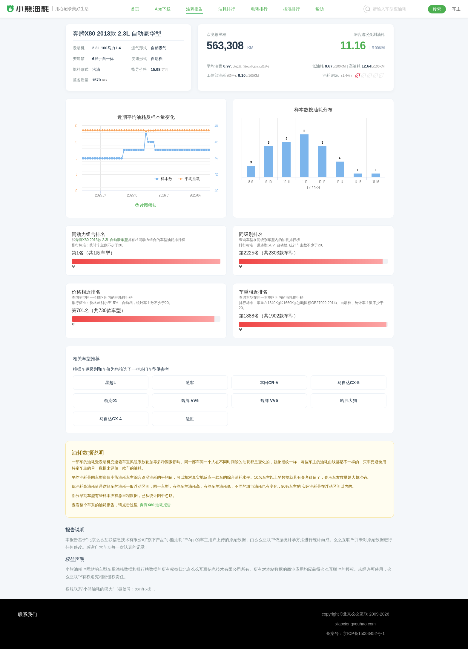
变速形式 (139, 58)
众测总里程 (216, 34)
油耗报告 (194, 9)
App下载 (163, 9)
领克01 (110, 400)
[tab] (146, 250)
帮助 (319, 9)
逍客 (190, 382)
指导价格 (139, 69)
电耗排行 (259, 9)
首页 (135, 9)
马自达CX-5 (348, 382)
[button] (73, 266)
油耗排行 (226, 9)
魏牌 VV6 (190, 400)
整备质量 (80, 80)
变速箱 (79, 58)
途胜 (190, 418)
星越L (110, 382)
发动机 (79, 48)
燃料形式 (80, 69)
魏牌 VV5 (269, 400)
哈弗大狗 (348, 400)
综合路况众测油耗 (369, 34)
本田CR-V (269, 382)
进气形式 (139, 48)
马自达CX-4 (110, 418)
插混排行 (291, 9)
